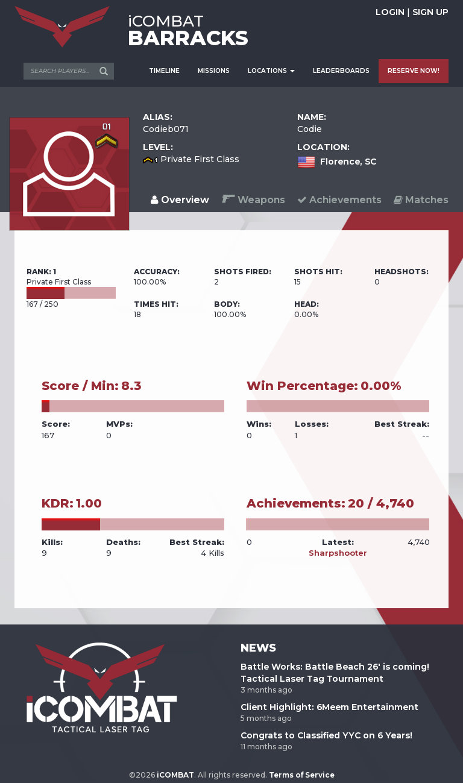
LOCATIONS (271, 71)
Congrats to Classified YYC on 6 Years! (326, 735)
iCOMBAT (175, 774)
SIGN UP (430, 12)
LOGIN (390, 12)
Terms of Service (302, 774)
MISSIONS (214, 71)
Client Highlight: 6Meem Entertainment (329, 707)
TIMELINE (164, 71)
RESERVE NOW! (413, 71)
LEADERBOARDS (341, 71)
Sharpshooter (338, 553)
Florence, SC (348, 161)
